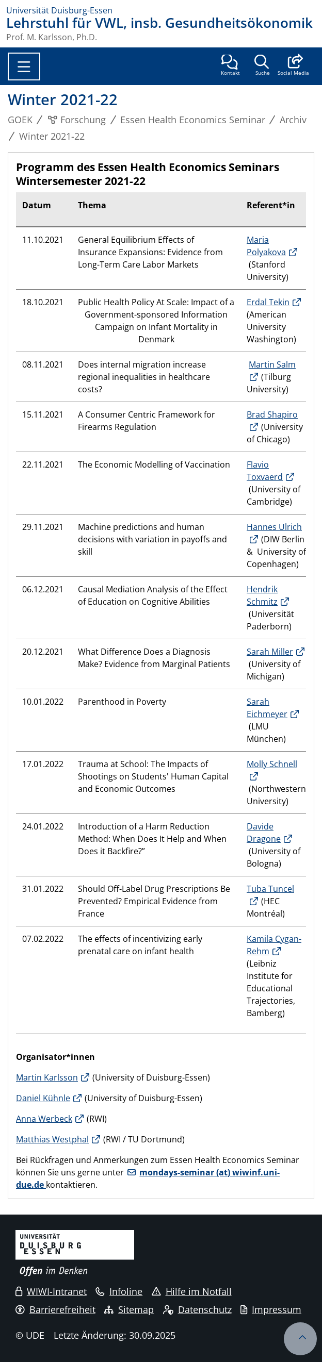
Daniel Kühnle (43, 1098)
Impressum (270, 1309)
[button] (293, 66)
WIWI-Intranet (51, 1291)
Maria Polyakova (266, 246)
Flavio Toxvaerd (265, 471)
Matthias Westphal (52, 1139)
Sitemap (129, 1309)
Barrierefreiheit (55, 1309)
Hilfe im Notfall (192, 1291)
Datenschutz (197, 1309)
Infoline (118, 1291)
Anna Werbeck (44, 1118)
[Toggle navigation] (24, 66)
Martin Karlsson (47, 1077)
